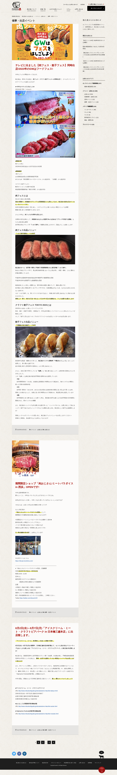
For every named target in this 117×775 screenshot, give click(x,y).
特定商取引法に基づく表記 (70, 762)
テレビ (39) (87, 112)
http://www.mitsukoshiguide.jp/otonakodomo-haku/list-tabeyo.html (38, 691)
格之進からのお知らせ (27, 16)
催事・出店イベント (53, 16)
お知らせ (47, 429)
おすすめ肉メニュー (56, 9)
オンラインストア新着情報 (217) (92, 83)
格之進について (31, 9)
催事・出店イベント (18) (91, 102)
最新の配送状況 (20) (90, 86)
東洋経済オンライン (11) (91, 117)
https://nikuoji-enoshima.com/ (24, 561)
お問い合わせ (79, 9)
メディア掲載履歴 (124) (89, 106)
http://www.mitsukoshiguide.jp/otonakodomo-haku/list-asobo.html (37, 706)
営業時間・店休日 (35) (90, 96)
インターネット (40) (90, 109)
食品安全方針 (45, 762)
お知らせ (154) (88, 94)
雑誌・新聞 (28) (88, 120)
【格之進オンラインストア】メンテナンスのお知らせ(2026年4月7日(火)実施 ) (94, 54)
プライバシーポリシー (56, 762)
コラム (68, 9)
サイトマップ (98, 762)
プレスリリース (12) (88, 124)
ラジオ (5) (87, 115)
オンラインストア (96, 8)
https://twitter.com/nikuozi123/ (29, 598)
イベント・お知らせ (40, 16)
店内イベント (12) (89, 99)
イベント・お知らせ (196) (90, 91)
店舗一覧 (43, 9)
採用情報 (83, 4)
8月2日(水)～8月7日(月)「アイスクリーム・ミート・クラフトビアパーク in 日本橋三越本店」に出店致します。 (44, 632)
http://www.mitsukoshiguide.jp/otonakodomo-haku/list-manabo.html (38, 713)
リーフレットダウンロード (70, 4)
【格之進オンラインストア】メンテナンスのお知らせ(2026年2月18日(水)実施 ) (93, 69)
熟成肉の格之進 (16, 16)
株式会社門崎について (34, 762)
